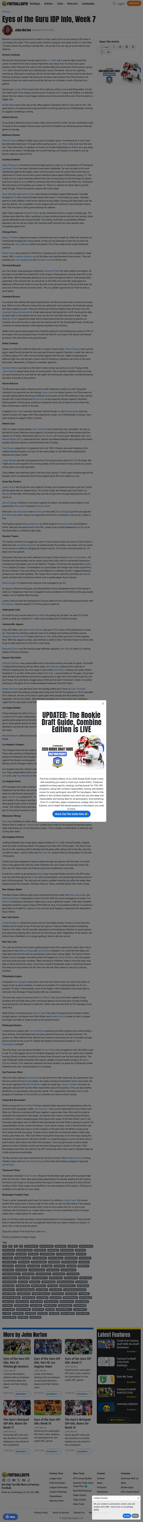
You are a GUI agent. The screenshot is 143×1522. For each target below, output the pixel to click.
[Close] (138, 1498)
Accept (127, 1516)
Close (135, 1516)
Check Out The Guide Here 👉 (71, 814)
